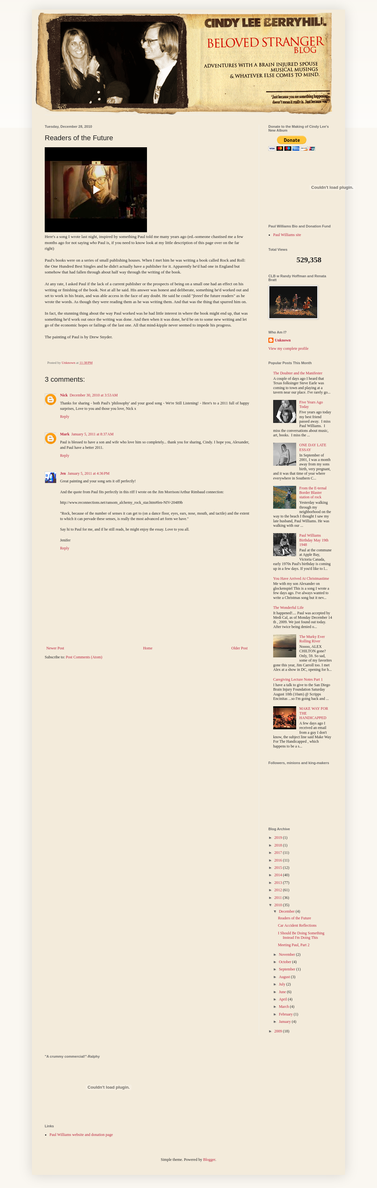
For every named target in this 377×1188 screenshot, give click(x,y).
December (287, 911)
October (285, 962)
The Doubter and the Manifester (297, 373)
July (282, 984)
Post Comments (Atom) (84, 657)
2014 (278, 875)
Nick (64, 395)
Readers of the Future (294, 918)
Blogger (209, 1159)
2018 (278, 845)
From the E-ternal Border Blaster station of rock (313, 493)
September (287, 969)
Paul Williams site (287, 235)
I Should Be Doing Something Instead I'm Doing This (301, 935)
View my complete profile (288, 348)
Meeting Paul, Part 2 (294, 945)
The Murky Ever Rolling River (312, 638)
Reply (64, 416)
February (286, 1014)
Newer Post (55, 648)
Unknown (283, 340)
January (285, 1021)
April (283, 999)
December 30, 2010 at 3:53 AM (94, 395)
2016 (278, 860)
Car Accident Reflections (297, 925)
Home (147, 648)
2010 (278, 905)
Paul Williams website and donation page (81, 1134)
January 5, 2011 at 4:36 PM (89, 473)
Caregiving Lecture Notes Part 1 (298, 679)
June (283, 992)
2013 (278, 882)
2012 (278, 890)
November (287, 954)
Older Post (239, 648)
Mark (64, 434)
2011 (278, 897)
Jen (63, 473)
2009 (278, 1031)
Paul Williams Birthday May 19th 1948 (313, 540)
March (284, 1006)
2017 (278, 852)
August (285, 977)
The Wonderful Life (288, 607)
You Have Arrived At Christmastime (301, 578)
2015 (278, 867)
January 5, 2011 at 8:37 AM (92, 434)
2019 (278, 837)
